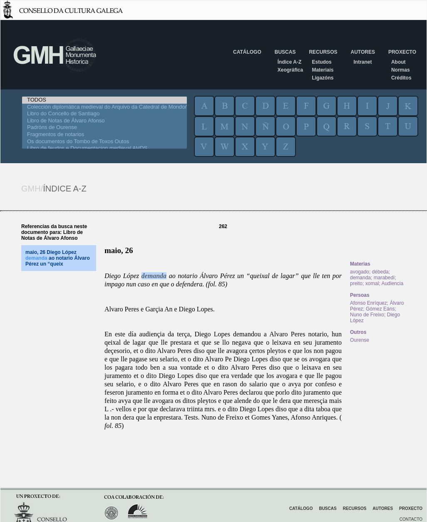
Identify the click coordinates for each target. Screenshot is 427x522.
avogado (359, 272)
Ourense (359, 340)
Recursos (323, 52)
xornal (372, 283)
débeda (380, 272)
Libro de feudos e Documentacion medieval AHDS (104, 148)
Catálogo (247, 52)
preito (356, 283)
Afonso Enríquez (368, 303)
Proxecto (402, 52)
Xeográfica (290, 70)
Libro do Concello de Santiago (104, 113)
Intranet (362, 62)
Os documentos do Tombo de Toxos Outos (104, 141)
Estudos (321, 62)
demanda (154, 275)
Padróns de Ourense (104, 127)
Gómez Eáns (380, 309)
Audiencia (392, 283)
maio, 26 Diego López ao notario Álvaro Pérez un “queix (57, 258)
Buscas (285, 52)
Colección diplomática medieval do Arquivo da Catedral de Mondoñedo (104, 107)
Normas (400, 70)
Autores (362, 52)
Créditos (401, 78)
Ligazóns (322, 78)
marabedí (384, 278)
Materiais (322, 70)
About (398, 62)
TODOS (104, 100)
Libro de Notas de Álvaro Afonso (104, 120)
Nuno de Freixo (367, 315)
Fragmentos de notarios (104, 134)
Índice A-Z (290, 62)
